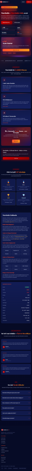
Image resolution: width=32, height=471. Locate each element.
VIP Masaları (3, 441)
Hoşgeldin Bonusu (4, 447)
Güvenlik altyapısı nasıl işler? (8, 419)
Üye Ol (23, 1)
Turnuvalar (3, 452)
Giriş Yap (29, 1)
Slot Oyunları (3, 439)
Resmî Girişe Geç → (7, 22)
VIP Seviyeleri (17, 22)
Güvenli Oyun (3, 462)
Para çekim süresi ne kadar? (8, 409)
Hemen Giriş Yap (16, 50)
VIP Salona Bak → (6, 124)
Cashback (3, 449)
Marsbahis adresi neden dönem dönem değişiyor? (12, 399)
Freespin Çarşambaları (5, 450)
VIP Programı (3, 442)
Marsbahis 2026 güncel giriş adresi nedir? (11, 394)
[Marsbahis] (4, 2)
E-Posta (2, 460)
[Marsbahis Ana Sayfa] (5, 431)
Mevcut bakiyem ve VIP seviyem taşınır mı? (11, 404)
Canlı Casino (3, 438)
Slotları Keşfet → (6, 107)
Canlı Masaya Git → (6, 91)
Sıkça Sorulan (3, 457)
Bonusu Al (16, 142)
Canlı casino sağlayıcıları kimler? (9, 414)
